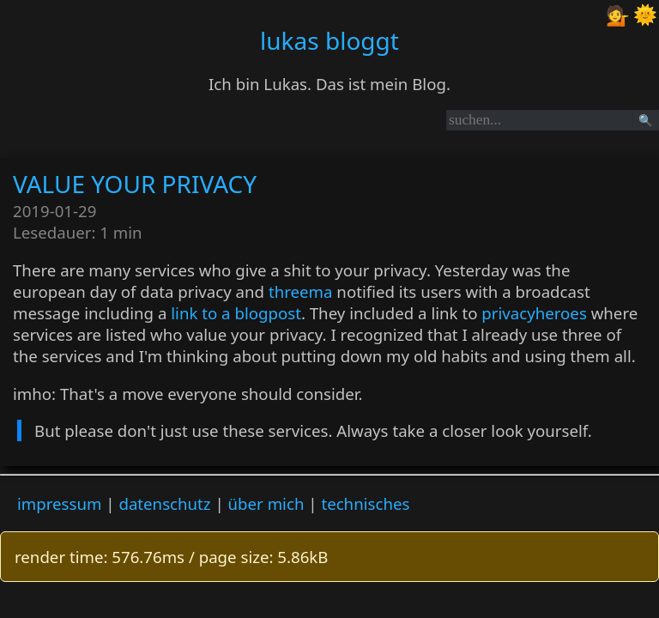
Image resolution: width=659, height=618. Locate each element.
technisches (365, 503)
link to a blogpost (236, 313)
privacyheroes (534, 313)
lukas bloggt (329, 40)
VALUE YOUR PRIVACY (135, 183)
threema (301, 291)
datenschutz (164, 503)
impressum (59, 503)
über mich (266, 503)
